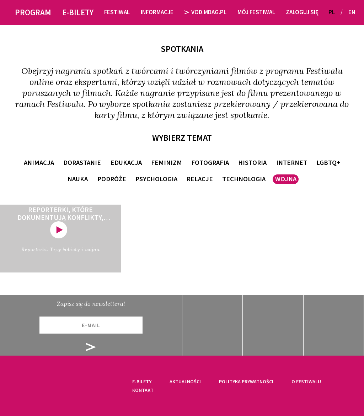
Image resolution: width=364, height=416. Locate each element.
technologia (244, 179)
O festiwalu (306, 381)
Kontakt (143, 390)
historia (252, 162)
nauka (78, 179)
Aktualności (185, 381)
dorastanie (82, 162)
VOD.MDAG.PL (205, 12)
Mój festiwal (256, 12)
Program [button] (33, 12)
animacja (39, 162)
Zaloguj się (302, 12)
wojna (285, 179)
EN (351, 12)
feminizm (166, 162)
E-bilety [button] (77, 12)
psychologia (156, 179)
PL (331, 12)
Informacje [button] (157, 12)
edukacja (126, 162)
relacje (200, 179)
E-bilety (141, 381)
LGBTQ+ (328, 162)
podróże (111, 179)
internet (291, 162)
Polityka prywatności (246, 381)
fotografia (210, 162)
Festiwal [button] (117, 12)
